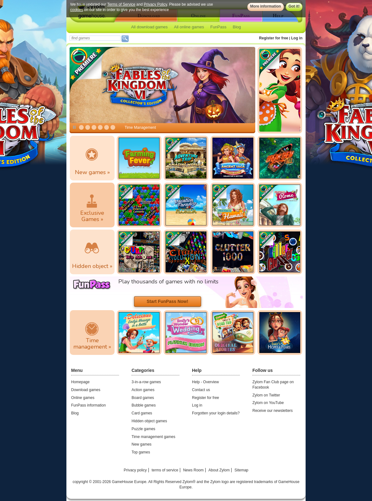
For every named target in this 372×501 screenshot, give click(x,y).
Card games (142, 413)
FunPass (218, 27)
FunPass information (88, 405)
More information (265, 6)
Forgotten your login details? (216, 413)
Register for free (273, 38)
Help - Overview (205, 382)
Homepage (80, 382)
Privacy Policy (155, 4)
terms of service (165, 470)
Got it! (294, 6)
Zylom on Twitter (266, 395)
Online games (82, 398)
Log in (296, 38)
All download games (149, 27)
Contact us (201, 390)
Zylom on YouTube (268, 403)
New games (141, 444)
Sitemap (241, 470)
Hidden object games (149, 421)
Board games (143, 398)
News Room (193, 470)
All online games (189, 27)
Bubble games (144, 405)
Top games (141, 452)
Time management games (153, 437)
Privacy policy (135, 470)
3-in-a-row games (146, 382)
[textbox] (95, 38)
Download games (85, 390)
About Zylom (218, 470)
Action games (143, 390)
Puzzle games (143, 429)
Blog (237, 27)
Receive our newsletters (272, 410)
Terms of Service (121, 4)
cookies (76, 10)
